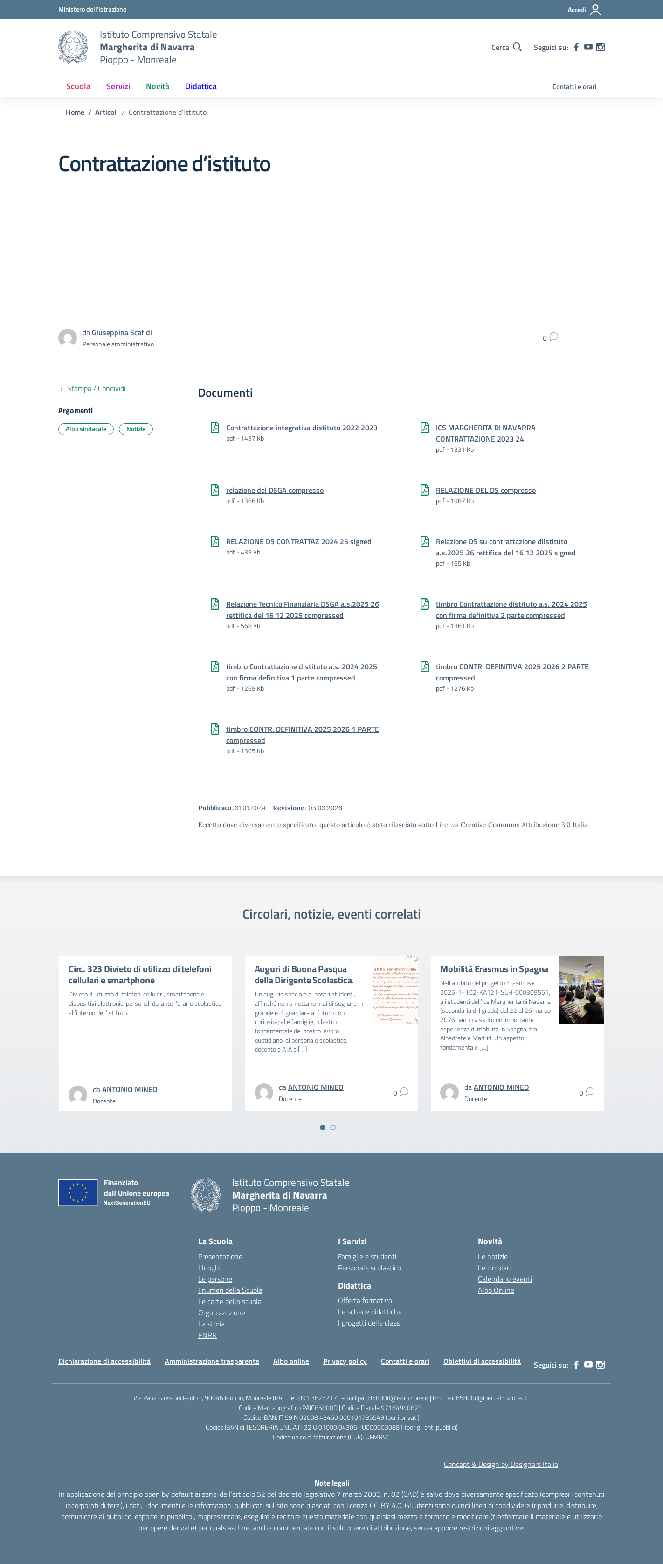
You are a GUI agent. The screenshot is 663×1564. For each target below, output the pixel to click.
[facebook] (576, 47)
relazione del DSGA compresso (275, 490)
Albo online (291, 1361)
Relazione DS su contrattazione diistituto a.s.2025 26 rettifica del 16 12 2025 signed (506, 547)
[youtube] (588, 47)
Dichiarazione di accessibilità (104, 1361)
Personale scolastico (369, 1267)
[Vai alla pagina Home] (75, 112)
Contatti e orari (574, 86)
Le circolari (494, 1267)
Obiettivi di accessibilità (482, 1361)
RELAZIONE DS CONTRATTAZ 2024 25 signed (299, 541)
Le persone (215, 1278)
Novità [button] (157, 86)
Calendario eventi (505, 1278)
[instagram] (600, 47)
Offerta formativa (365, 1300)
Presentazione (220, 1256)
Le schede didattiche (370, 1311)
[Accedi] (585, 10)
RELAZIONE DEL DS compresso (486, 490)
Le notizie (493, 1256)
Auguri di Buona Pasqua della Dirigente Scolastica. (304, 974)
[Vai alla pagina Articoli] (106, 112)
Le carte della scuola (230, 1301)
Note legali (331, 1482)
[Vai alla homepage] (73, 47)
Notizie (135, 429)
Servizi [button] (118, 86)
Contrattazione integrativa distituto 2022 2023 (302, 427)
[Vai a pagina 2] (333, 1127)
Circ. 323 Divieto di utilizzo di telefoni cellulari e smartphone (140, 974)
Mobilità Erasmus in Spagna (494, 968)
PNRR (207, 1334)
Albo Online (496, 1290)
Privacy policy (345, 1361)
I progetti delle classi (369, 1322)
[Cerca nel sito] (507, 47)
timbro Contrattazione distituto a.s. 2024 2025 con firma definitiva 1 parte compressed (301, 672)
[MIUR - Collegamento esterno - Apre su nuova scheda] (92, 9)
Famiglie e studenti (367, 1256)
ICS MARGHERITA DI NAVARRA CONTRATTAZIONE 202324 (486, 433)
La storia (211, 1323)
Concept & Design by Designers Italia (501, 1464)
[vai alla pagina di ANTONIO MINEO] (130, 1089)
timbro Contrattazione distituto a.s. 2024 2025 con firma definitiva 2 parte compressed (511, 609)
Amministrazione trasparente (212, 1361)
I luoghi (209, 1267)
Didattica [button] (201, 86)
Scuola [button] (78, 86)
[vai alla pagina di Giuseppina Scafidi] (122, 332)
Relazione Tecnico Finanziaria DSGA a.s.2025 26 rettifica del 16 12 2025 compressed (302, 609)
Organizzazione (221, 1312)
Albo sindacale (86, 429)
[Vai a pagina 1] (322, 1127)
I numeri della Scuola (230, 1290)
